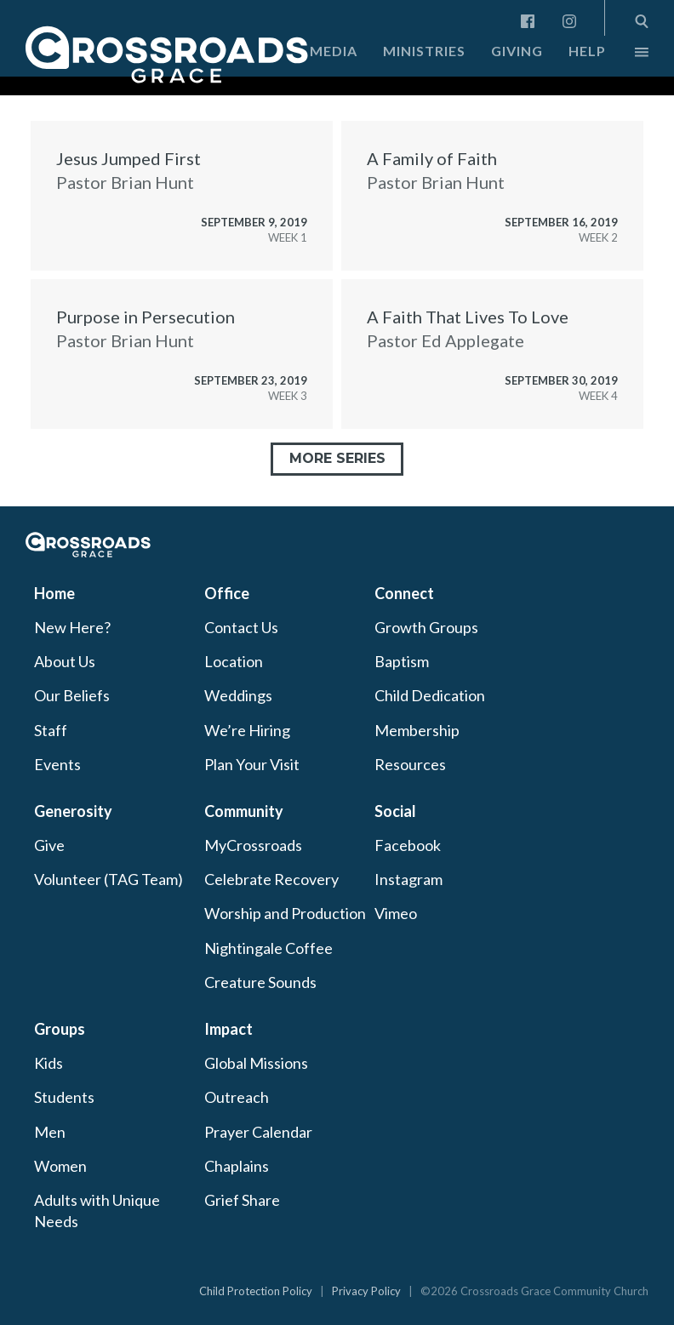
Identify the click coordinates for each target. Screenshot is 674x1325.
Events (57, 764)
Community (243, 811)
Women (60, 1166)
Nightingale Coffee (268, 948)
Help (587, 51)
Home (54, 593)
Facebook (407, 845)
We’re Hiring (247, 730)
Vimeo (395, 913)
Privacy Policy (366, 1291)
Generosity (73, 811)
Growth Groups (426, 627)
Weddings (238, 695)
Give (49, 845)
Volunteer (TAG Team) (108, 879)
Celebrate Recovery (271, 879)
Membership (417, 730)
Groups (59, 1028)
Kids (48, 1063)
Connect (404, 593)
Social (395, 811)
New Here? (72, 627)
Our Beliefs (72, 695)
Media (333, 51)
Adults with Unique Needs (97, 1211)
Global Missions (256, 1063)
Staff (50, 730)
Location (233, 661)
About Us (64, 661)
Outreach (236, 1097)
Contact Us (241, 627)
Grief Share (242, 1200)
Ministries (424, 51)
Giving (517, 51)
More (627, 56)
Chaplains (236, 1166)
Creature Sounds (260, 982)
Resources (410, 764)
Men (50, 1131)
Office (226, 593)
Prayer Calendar (258, 1131)
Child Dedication (429, 695)
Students (64, 1097)
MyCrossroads (253, 845)
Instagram (408, 879)
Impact (228, 1028)
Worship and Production (285, 913)
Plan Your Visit (252, 764)
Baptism (401, 661)
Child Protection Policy (255, 1291)
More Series (337, 458)
